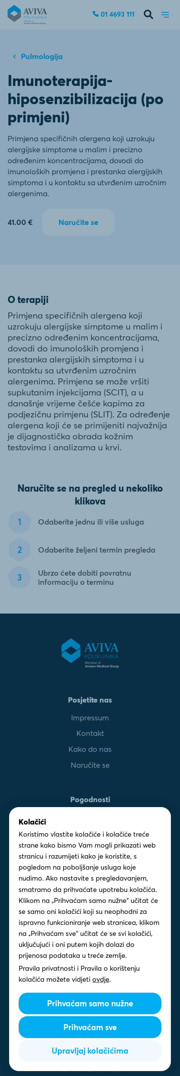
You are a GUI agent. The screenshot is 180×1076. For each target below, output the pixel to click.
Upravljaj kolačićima (90, 1051)
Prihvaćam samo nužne (90, 1003)
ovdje (100, 979)
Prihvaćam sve (90, 1027)
